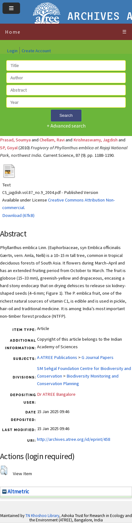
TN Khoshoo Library (42, 515)
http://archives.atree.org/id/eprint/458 (73, 439)
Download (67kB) (18, 215)
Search (65, 115)
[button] (3, 470)
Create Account (36, 51)
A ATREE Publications (57, 357)
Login (12, 51)
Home (13, 32)
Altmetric (15, 491)
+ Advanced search (66, 125)
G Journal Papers (98, 357)
